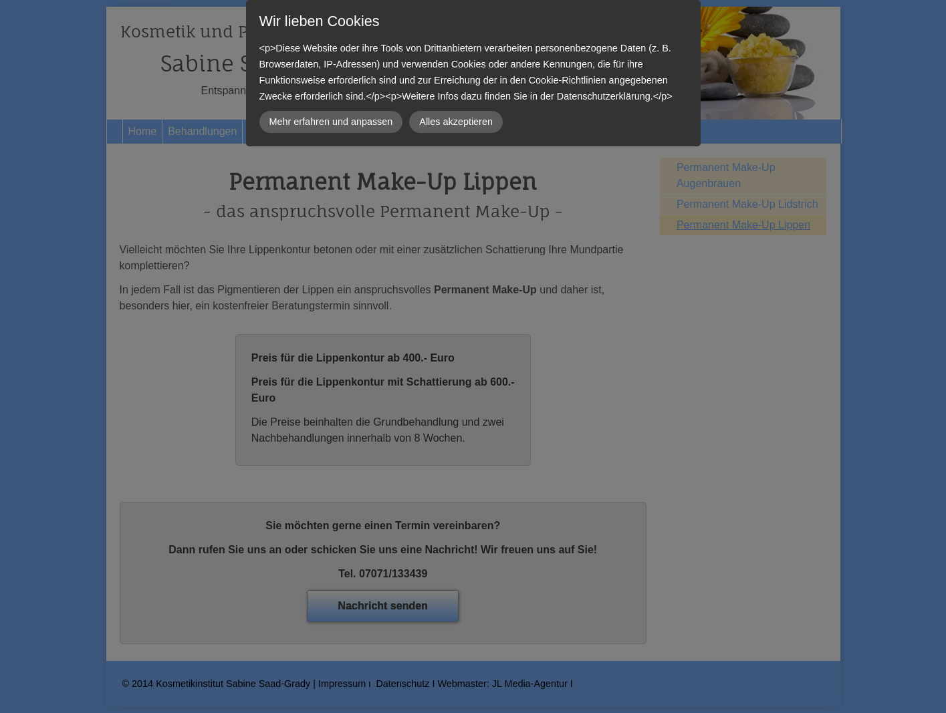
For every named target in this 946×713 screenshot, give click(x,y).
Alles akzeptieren (456, 121)
